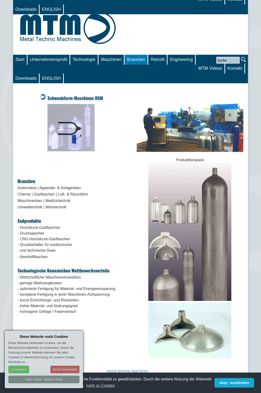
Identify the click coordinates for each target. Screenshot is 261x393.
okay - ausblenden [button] (234, 383)
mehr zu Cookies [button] (100, 385)
